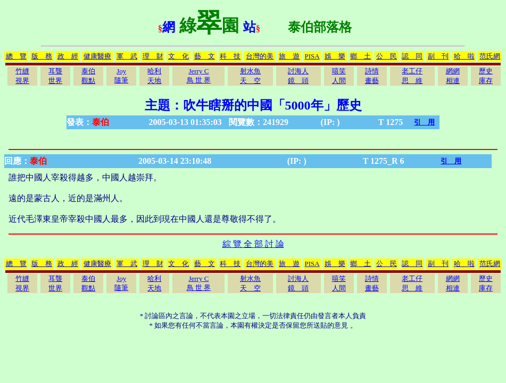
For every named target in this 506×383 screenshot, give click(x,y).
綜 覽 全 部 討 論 (253, 243)
